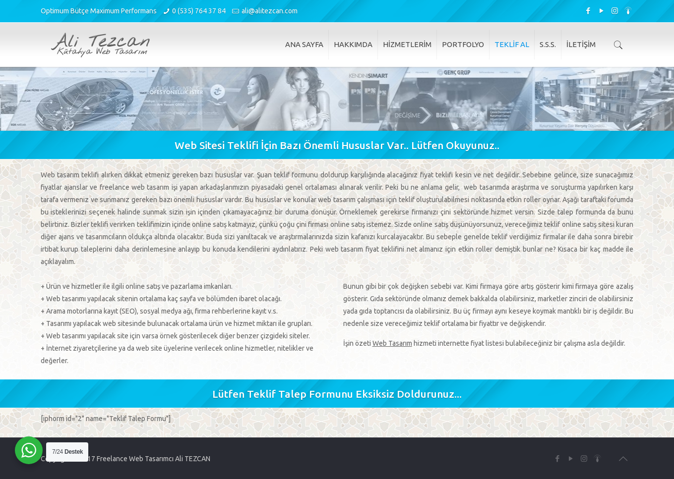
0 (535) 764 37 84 (199, 11)
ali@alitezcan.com (270, 11)
